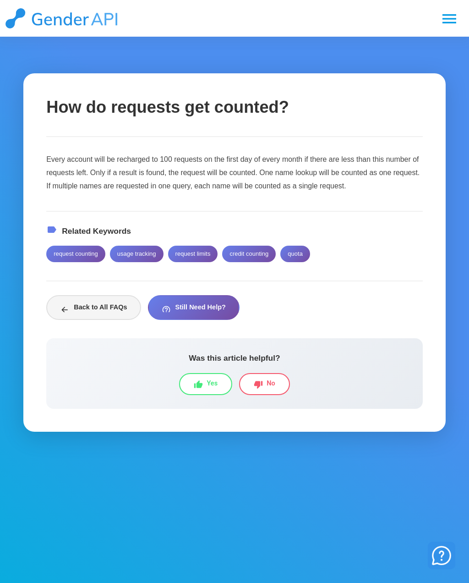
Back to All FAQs (93, 308)
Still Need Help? (194, 308)
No (264, 384)
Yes (206, 384)
